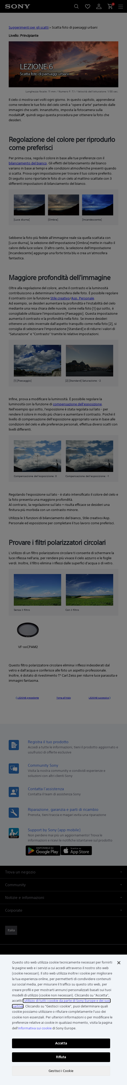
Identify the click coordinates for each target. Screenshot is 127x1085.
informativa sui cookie (35, 1028)
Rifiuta (61, 1057)
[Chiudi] (118, 962)
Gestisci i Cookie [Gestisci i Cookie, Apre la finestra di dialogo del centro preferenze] (61, 1071)
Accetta (61, 1043)
